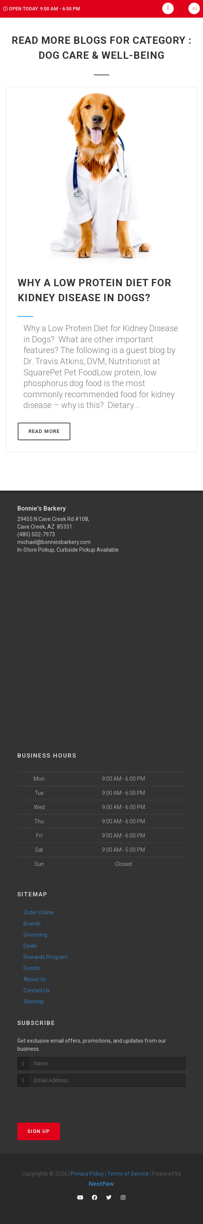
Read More (44, 431)
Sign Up (38, 1131)
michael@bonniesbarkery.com (54, 542)
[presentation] (58, 1101)
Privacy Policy (87, 1174)
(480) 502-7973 (36, 534)
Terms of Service (128, 1174)
